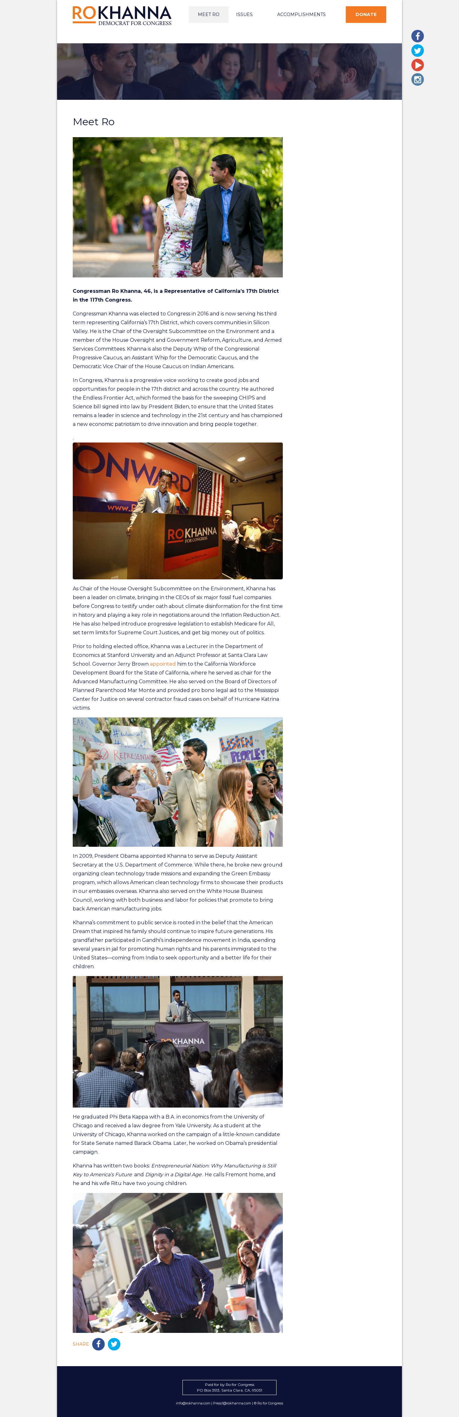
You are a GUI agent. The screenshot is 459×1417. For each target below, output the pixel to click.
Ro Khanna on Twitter (417, 50)
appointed (163, 664)
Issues (244, 14)
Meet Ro (208, 14)
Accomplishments (301, 14)
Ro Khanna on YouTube (417, 65)
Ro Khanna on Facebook (417, 36)
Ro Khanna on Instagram (417, 79)
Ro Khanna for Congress (123, 15)
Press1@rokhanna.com (232, 1403)
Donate (366, 14)
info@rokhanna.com (193, 1403)
